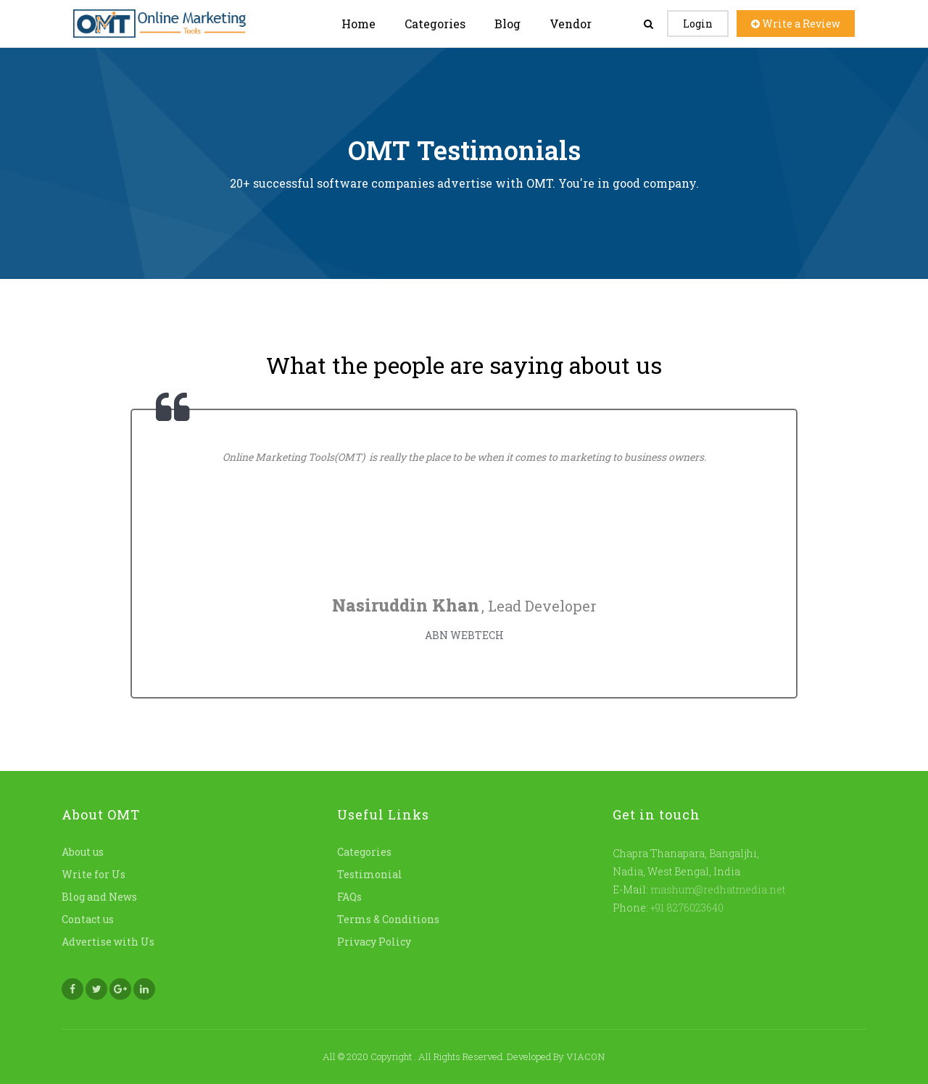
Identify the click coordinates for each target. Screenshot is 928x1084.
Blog (507, 23)
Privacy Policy (374, 941)
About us (83, 852)
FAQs (349, 897)
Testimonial (369, 874)
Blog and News (99, 897)
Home (358, 23)
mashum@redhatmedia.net (717, 889)
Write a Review (795, 23)
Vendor (571, 23)
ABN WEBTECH (464, 635)
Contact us (88, 919)
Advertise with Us (108, 941)
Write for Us (93, 874)
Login (698, 23)
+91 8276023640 (686, 907)
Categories (435, 23)
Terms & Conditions (388, 919)
